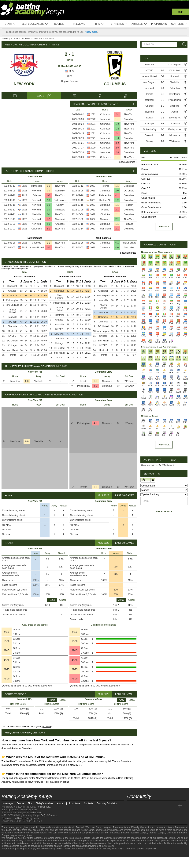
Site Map (6, 809)
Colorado (149, 135)
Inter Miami (105, 228)
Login (180, 11)
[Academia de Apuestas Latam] (166, 806)
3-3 (162, 123)
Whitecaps (174, 141)
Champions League (177, 832)
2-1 (117, 114)
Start (10, 24)
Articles (139, 24)
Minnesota (36, 186)
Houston (129, 205)
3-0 (162, 129)
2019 (93, 152)
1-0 (117, 138)
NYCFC (12, 336)
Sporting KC (175, 117)
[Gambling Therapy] (29, 853)
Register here (43, 806)
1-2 (117, 124)
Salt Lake (129, 247)
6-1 (117, 242)
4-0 (117, 247)
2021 (93, 124)
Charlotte (60, 224)
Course (59, 24)
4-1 (117, 195)
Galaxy (59, 205)
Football (80, 827)
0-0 (48, 190)
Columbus (115, 84)
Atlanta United (36, 247)
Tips (99, 24)
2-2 (117, 214)
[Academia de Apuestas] (158, 806)
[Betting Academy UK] (173, 806)
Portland (129, 224)
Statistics (119, 24)
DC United (129, 190)
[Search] (183, 44)
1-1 (117, 119)
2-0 (117, 147)
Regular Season (69, 81)
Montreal (12, 331)
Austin (175, 111)
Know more (91, 32)
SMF (34, 809)
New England (12, 305)
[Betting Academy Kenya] (130, 806)
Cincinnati (60, 219)
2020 (93, 143)
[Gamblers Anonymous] (34, 853)
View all (163, 226)
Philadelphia (105, 195)
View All (163, 444)
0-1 (48, 214)
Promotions (159, 24)
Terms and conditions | (13, 818)
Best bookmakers (34, 24)
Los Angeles (175, 64)
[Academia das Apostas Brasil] (144, 806)
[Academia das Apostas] (137, 806)
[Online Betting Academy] (151, 806)
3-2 (117, 143)
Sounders (149, 64)
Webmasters (36, 812)
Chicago (12, 345)
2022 (93, 114)
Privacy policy (32, 818)
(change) (169, 465)
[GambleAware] (11, 853)
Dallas (149, 117)
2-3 (117, 152)
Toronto (105, 186)
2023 (69, 76)
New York (24, 84)
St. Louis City (149, 129)
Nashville (60, 190)
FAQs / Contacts (49, 815)
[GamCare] (24, 853)
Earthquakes (60, 200)
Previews (79, 24)
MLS (69, 71)
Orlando (36, 195)
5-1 (162, 76)
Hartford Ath (105, 200)
